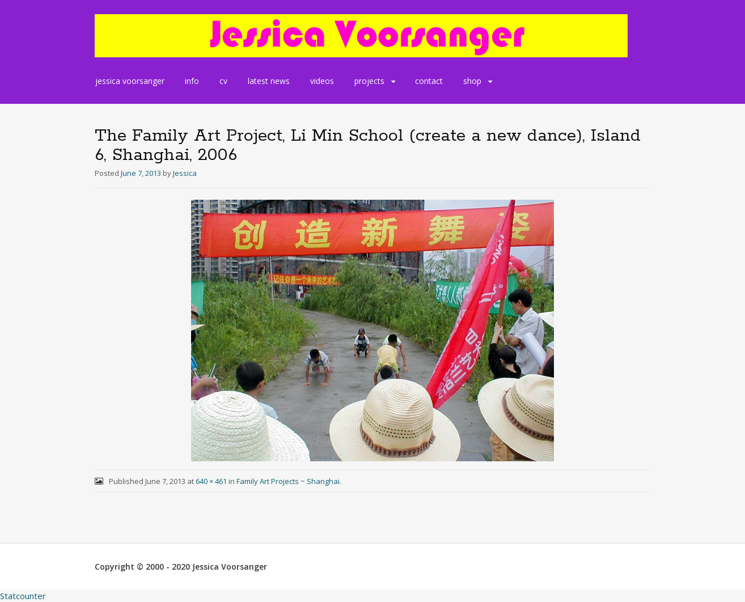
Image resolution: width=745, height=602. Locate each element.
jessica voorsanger (129, 80)
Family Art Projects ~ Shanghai (288, 481)
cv (223, 80)
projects (369, 80)
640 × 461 (211, 481)
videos (322, 80)
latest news (269, 80)
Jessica (185, 173)
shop (472, 80)
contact (429, 80)
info (192, 80)
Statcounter (23, 595)
